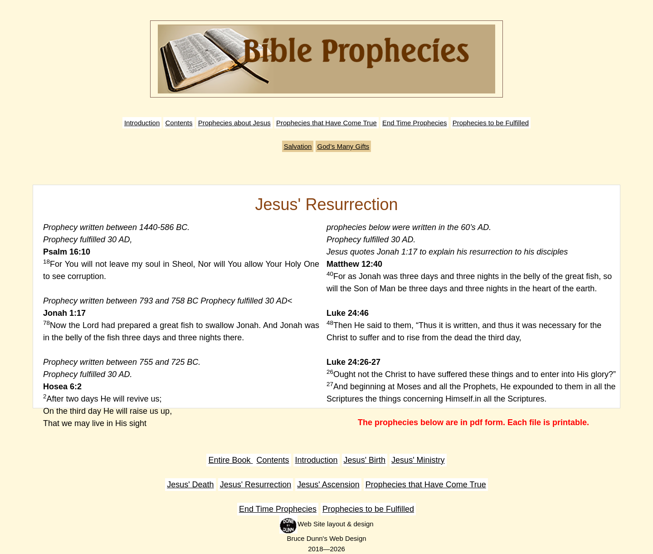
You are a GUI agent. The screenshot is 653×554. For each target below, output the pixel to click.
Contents (178, 123)
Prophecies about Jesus (234, 123)
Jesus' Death (190, 484)
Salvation (298, 146)
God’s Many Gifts (343, 146)
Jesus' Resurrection (256, 484)
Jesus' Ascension (328, 484)
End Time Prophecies (414, 123)
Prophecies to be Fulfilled (491, 123)
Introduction (142, 123)
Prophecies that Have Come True (326, 123)
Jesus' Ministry (417, 460)
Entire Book (230, 460)
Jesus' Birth (364, 460)
